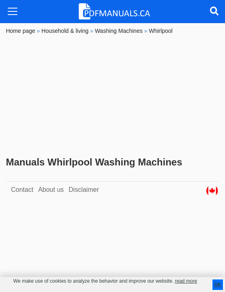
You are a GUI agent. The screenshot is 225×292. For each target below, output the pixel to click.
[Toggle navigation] (12, 11)
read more (186, 281)
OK (217, 285)
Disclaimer (84, 189)
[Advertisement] (112, 95)
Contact (22, 189)
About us (51, 189)
